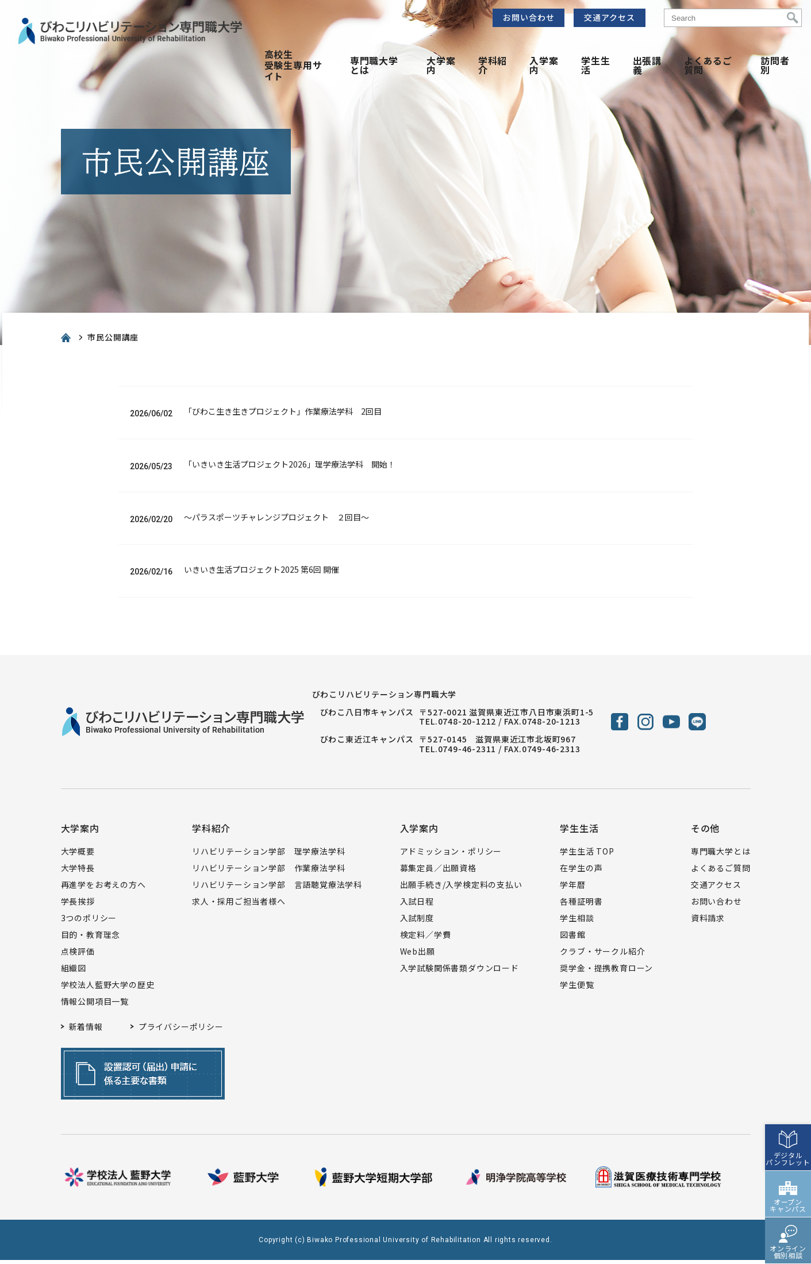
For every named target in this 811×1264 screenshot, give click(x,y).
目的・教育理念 (91, 938)
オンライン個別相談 (788, 1225)
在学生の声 (581, 872)
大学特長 (78, 872)
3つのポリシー (89, 922)
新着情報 (86, 1030)
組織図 (73, 972)
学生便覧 (577, 989)
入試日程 (417, 905)
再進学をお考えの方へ (103, 888)
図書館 (572, 938)
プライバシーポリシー (181, 1030)
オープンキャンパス (788, 1178)
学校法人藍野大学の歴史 (108, 989)
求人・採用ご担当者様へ (239, 905)
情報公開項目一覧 (95, 1005)
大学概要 (78, 855)
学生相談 (577, 922)
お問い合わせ (529, 17)
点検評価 (78, 955)
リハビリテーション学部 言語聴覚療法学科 (277, 888)
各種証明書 (581, 905)
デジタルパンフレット (788, 1132)
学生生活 (595, 64)
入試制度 (417, 922)
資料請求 (708, 922)
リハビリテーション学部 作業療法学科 (268, 872)
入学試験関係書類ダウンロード (459, 972)
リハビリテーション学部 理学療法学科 (268, 855)
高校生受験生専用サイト (293, 65)
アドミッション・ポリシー (451, 855)
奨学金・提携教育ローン (606, 972)
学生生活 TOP (587, 855)
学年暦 (572, 888)
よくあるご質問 (708, 64)
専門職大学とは (374, 64)
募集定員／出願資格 (438, 872)
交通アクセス (609, 17)
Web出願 (417, 955)
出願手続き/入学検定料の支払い (461, 888)
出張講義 (647, 64)
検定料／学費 (425, 938)
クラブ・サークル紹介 (602, 955)
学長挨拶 (78, 905)
